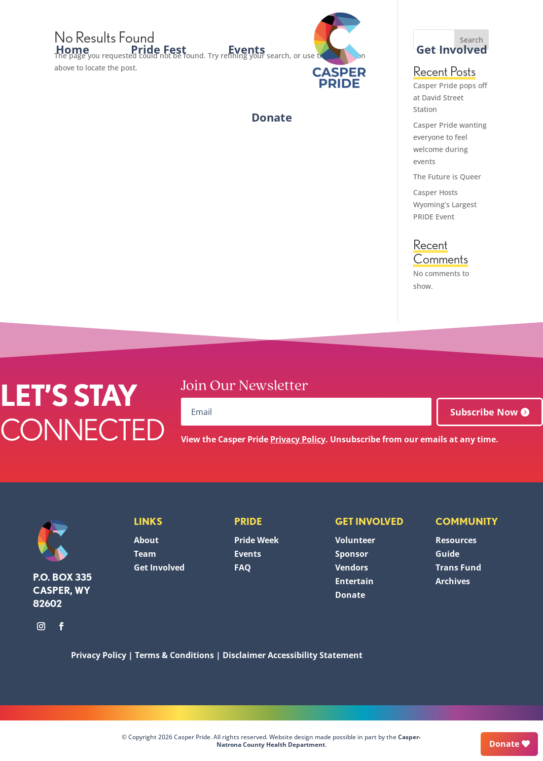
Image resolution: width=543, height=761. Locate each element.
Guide (447, 553)
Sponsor (351, 553)
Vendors (351, 567)
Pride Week (256, 540)
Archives (453, 581)
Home (72, 49)
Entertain (354, 581)
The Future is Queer (447, 176)
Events (246, 49)
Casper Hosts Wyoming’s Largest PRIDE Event (445, 204)
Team (145, 553)
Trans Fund (458, 567)
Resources (456, 540)
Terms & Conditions (174, 655)
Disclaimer (244, 655)
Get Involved (451, 49)
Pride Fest (159, 49)
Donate (271, 117)
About (146, 540)
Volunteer (355, 540)
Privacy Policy (297, 439)
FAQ (242, 567)
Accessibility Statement (315, 655)
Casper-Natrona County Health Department (318, 741)
